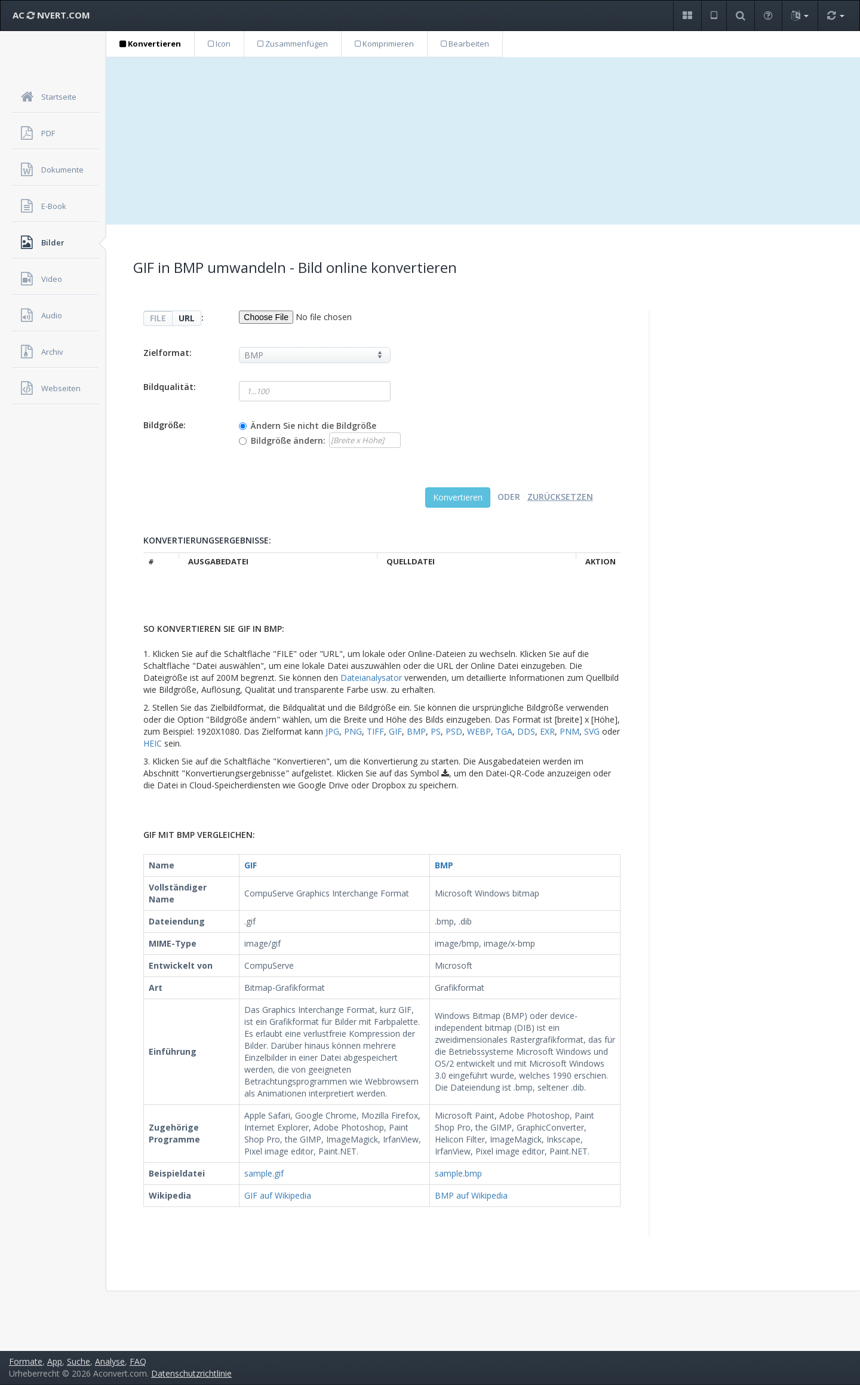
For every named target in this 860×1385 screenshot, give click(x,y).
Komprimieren (384, 43)
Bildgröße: (164, 425)
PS (436, 731)
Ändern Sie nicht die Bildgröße (313, 425)
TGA (504, 731)
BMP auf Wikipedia (471, 1195)
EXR (547, 731)
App (54, 1361)
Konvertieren (150, 43)
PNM (569, 731)
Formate (25, 1361)
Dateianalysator (371, 677)
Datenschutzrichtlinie (191, 1373)
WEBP (479, 731)
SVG (592, 731)
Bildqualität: (169, 386)
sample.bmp (458, 1173)
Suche (78, 1361)
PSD (454, 731)
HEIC (152, 743)
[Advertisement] (483, 141)
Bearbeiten (465, 43)
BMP (416, 731)
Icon (219, 43)
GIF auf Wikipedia (277, 1195)
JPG (332, 731)
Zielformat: (167, 352)
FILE (158, 318)
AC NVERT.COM (51, 15)
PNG (353, 731)
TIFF (375, 731)
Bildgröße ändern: (288, 440)
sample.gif (264, 1173)
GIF (395, 731)
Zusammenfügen (292, 43)
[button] (687, 15)
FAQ (138, 1361)
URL (187, 318)
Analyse (110, 1361)
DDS (526, 731)
